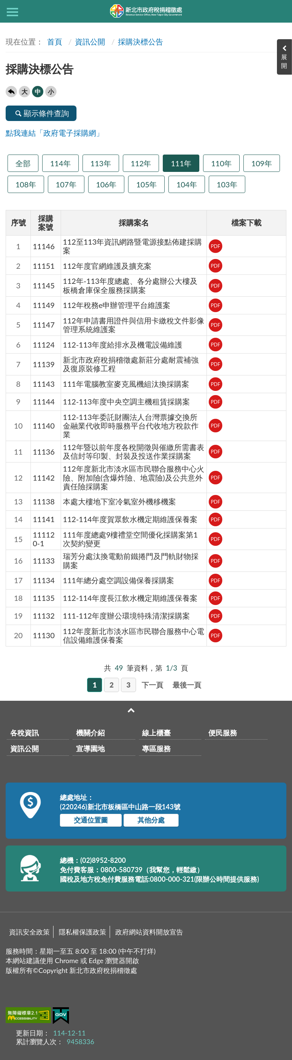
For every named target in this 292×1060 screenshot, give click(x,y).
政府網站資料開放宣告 (149, 932)
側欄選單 (12, 12)
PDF (215, 246)
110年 (221, 163)
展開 (284, 61)
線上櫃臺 (156, 732)
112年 (141, 163)
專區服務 (156, 748)
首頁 (53, 41)
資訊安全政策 (29, 932)
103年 (227, 184)
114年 (60, 163)
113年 (100, 163)
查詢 (279, 11)
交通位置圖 (91, 820)
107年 (66, 184)
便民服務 (222, 732)
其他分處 (151, 820)
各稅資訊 (24, 732)
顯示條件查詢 (41, 113)
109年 (261, 163)
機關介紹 (90, 732)
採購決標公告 (140, 41)
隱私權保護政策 (82, 932)
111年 (181, 163)
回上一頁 (11, 91)
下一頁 (152, 684)
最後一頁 (187, 684)
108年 (25, 184)
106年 (106, 184)
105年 (146, 184)
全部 (23, 163)
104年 (186, 184)
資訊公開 (90, 41)
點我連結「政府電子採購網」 (55, 132)
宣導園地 (90, 748)
